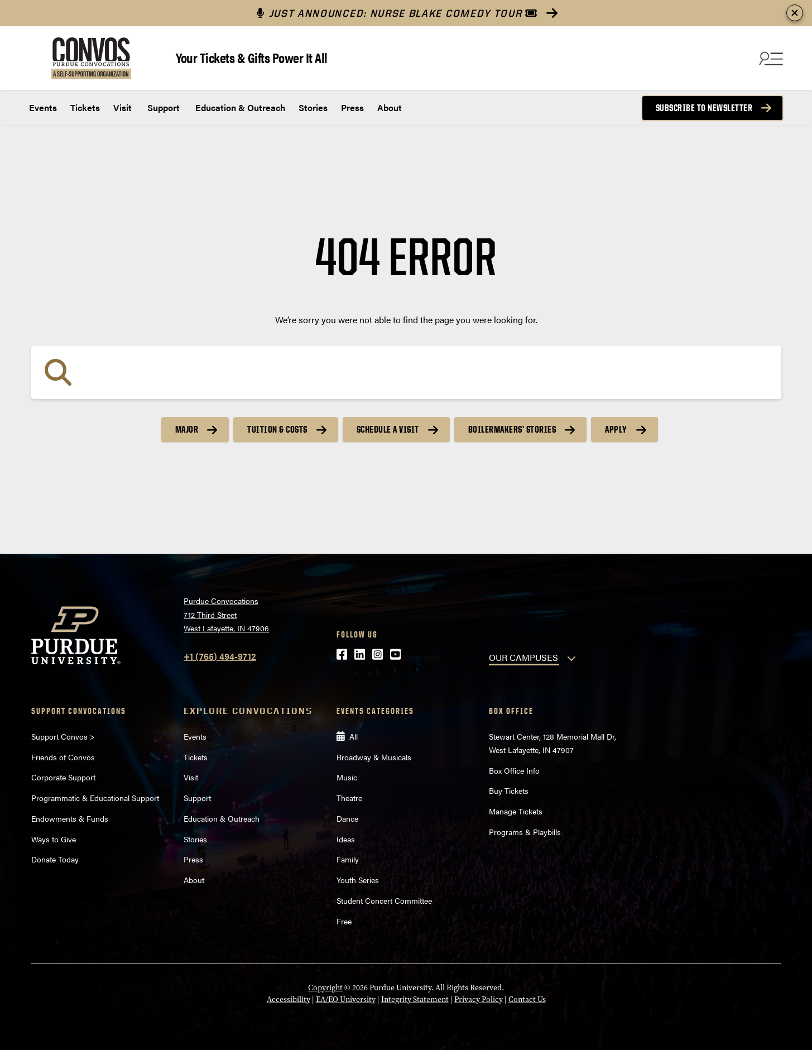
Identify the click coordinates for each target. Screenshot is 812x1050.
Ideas (346, 839)
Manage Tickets (515, 811)
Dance (347, 818)
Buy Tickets (508, 790)
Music (347, 777)
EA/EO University (346, 999)
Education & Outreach (239, 107)
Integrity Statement (415, 999)
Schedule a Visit (388, 429)
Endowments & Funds (69, 818)
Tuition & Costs (277, 429)
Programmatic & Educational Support (95, 797)
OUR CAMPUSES (523, 657)
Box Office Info (514, 770)
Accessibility (288, 999)
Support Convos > (63, 736)
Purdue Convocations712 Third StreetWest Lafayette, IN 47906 (226, 614)
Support (162, 107)
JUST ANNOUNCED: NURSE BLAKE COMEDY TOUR (397, 13)
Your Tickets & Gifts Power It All (252, 57)
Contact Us (527, 999)
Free (344, 921)
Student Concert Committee (384, 900)
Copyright (325, 987)
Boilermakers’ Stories (512, 429)
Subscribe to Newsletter (704, 107)
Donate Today (55, 859)
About (389, 107)
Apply (616, 429)
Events (43, 107)
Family (348, 859)
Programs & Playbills (525, 831)
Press (352, 107)
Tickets (85, 107)
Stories (313, 107)
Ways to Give (53, 839)
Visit (122, 107)
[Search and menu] (769, 58)
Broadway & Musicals (374, 757)
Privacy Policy (478, 999)
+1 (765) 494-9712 (220, 656)
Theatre (349, 797)
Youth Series (358, 879)
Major (187, 429)
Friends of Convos (63, 757)
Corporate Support (63, 777)
